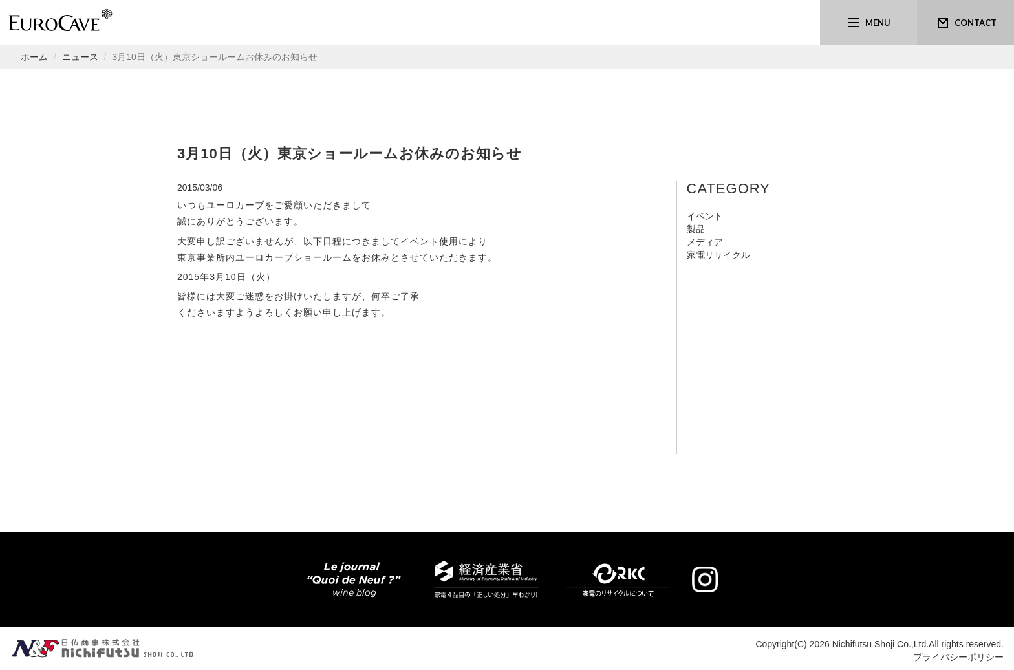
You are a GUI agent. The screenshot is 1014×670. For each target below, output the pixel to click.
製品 (696, 229)
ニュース (80, 57)
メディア (705, 242)
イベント (705, 216)
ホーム (34, 57)
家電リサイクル (718, 255)
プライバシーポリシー (958, 657)
